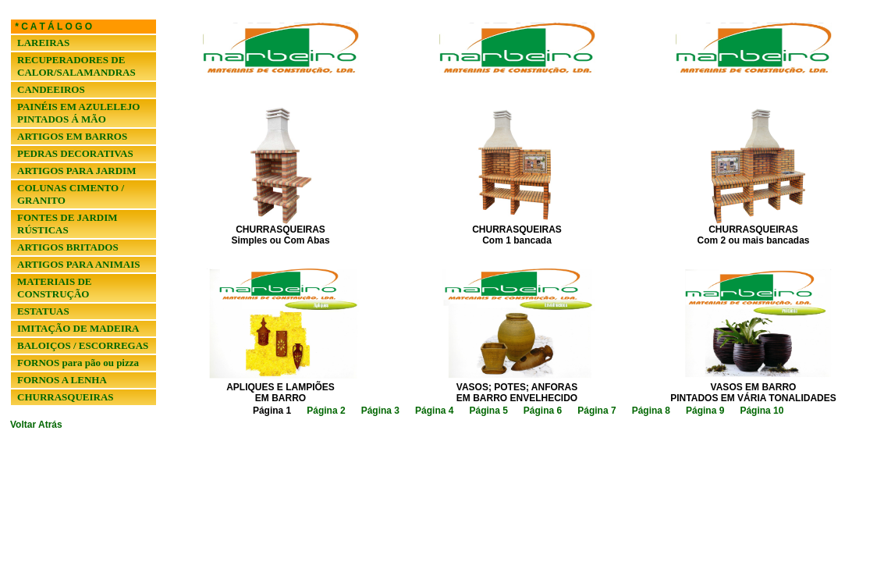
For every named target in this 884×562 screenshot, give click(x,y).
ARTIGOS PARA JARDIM (76, 170)
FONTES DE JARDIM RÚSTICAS (67, 224)
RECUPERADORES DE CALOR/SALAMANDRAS (76, 66)
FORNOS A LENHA (62, 380)
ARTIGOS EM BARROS (72, 136)
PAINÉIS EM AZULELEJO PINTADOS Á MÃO (78, 113)
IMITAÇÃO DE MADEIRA (78, 328)
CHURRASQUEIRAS (65, 397)
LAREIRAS (43, 42)
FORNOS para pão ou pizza (78, 362)
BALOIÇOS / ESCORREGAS (82, 345)
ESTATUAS (43, 311)
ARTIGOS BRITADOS (68, 247)
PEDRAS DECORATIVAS (75, 153)
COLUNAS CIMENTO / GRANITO (70, 194)
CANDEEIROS (51, 89)
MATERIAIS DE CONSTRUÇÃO (54, 288)
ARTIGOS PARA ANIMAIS (78, 264)
